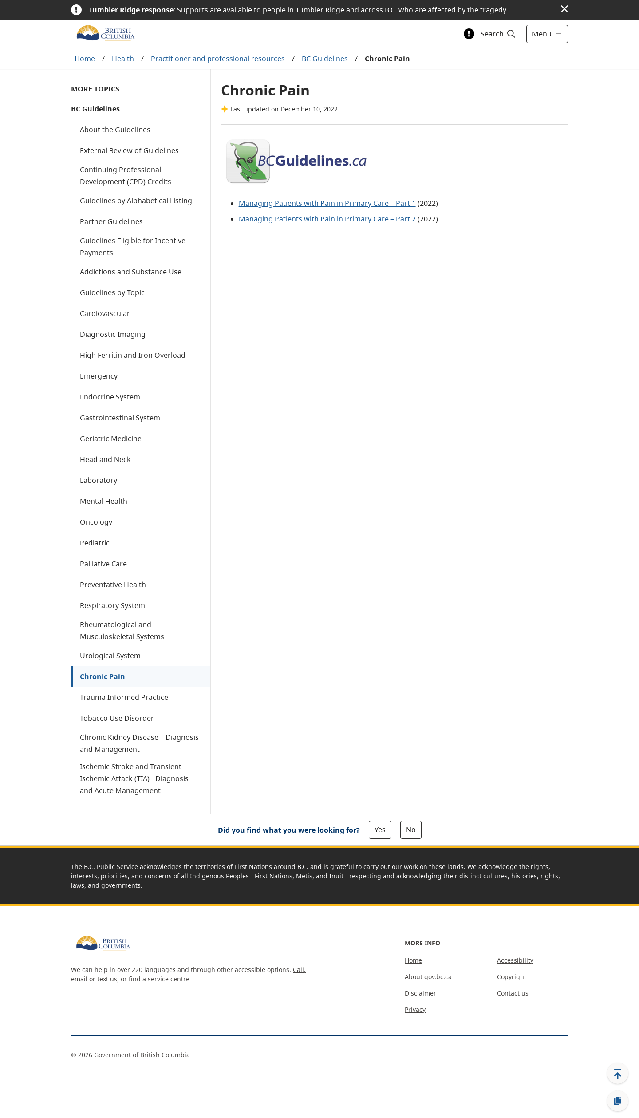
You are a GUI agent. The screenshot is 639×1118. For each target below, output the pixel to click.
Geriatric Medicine (111, 438)
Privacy (415, 1009)
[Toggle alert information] (469, 33)
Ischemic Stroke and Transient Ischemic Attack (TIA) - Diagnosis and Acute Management (134, 778)
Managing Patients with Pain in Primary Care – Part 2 (327, 219)
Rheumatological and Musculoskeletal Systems (122, 630)
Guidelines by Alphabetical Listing (136, 200)
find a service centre (159, 979)
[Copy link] (617, 1101)
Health (123, 58)
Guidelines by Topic (112, 292)
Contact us (513, 993)
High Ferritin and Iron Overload (132, 355)
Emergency (99, 376)
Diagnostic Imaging (113, 334)
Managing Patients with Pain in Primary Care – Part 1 (327, 203)
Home (85, 58)
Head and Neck (105, 459)
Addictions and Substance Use (130, 272)
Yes (380, 829)
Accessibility (515, 960)
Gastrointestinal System (120, 418)
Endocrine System (110, 397)
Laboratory (98, 480)
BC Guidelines (325, 58)
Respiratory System (112, 605)
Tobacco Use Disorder (117, 718)
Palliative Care (103, 564)
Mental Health (103, 501)
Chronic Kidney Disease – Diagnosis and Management (139, 743)
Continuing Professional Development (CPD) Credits (125, 175)
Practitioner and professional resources (218, 58)
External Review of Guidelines (129, 150)
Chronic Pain (102, 676)
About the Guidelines (115, 129)
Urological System (110, 655)
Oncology (96, 522)
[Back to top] (617, 1073)
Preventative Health (113, 584)
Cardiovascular (105, 313)
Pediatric (95, 543)
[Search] (498, 34)
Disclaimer (420, 993)
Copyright (511, 976)
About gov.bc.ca (428, 976)
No (411, 829)
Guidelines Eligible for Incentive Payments (132, 246)
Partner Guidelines (111, 221)
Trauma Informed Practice (124, 697)
